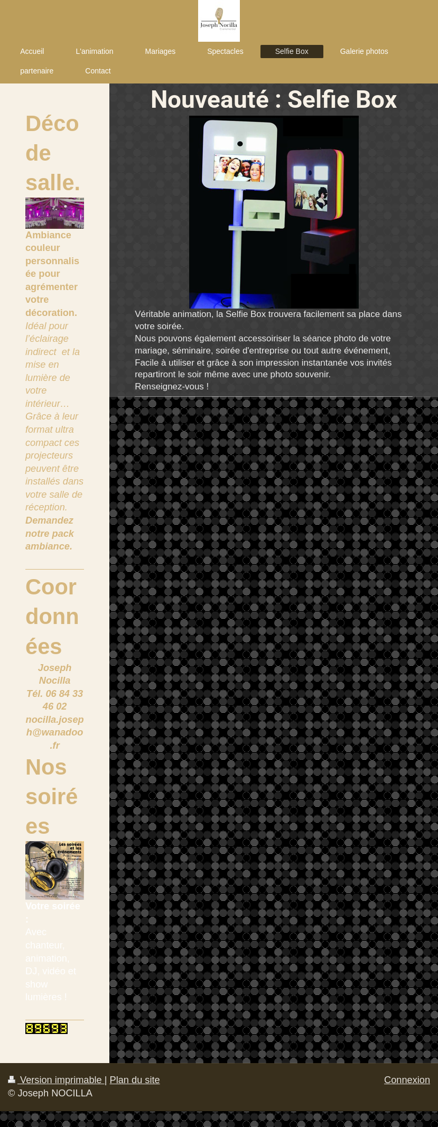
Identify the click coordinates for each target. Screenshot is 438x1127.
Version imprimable (56, 1080)
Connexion (407, 1080)
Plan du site (135, 1080)
